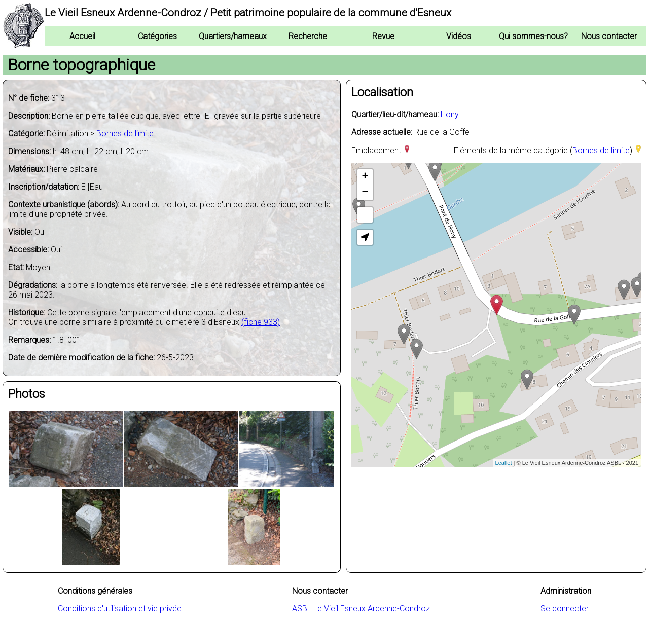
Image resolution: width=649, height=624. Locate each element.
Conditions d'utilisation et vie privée (120, 608)
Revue (383, 36)
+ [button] (365, 177)
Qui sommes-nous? (533, 36)
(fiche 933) (260, 322)
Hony (450, 114)
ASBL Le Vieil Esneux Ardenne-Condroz (361, 608)
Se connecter (564, 608)
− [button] (365, 192)
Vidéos (458, 36)
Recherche (308, 36)
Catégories (157, 36)
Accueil (82, 36)
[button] (365, 237)
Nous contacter (609, 36)
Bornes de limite (125, 133)
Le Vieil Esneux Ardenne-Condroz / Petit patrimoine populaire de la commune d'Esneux (248, 13)
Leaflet (503, 463)
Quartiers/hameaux (233, 36)
